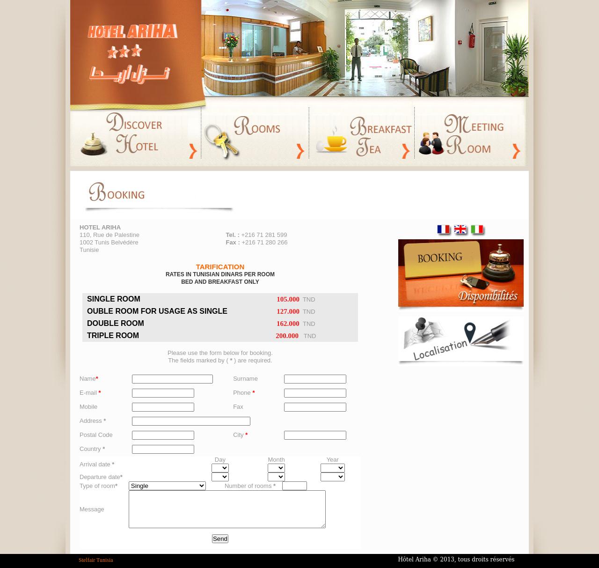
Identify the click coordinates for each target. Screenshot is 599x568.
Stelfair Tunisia (96, 560)
